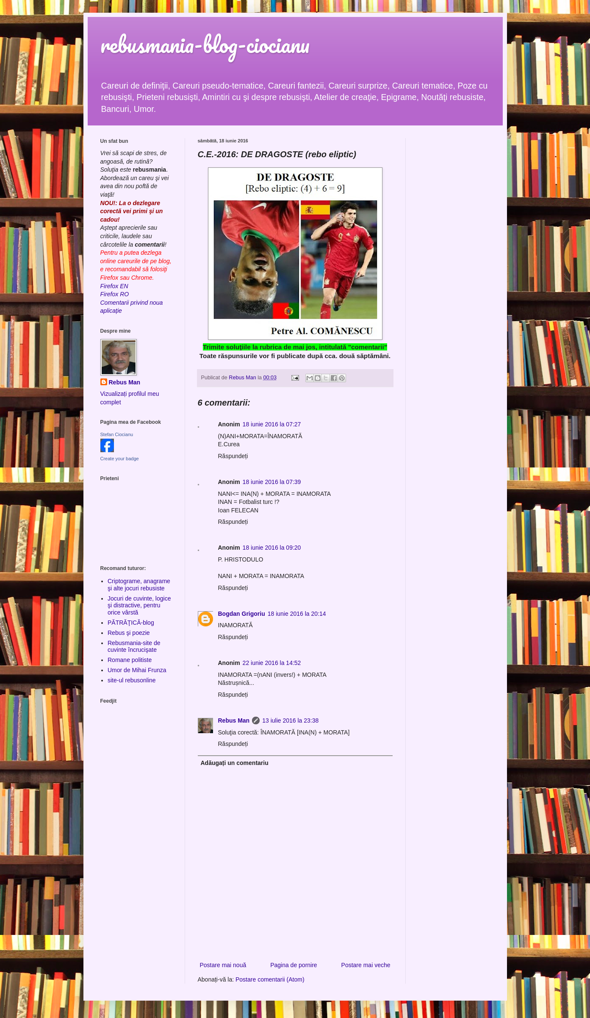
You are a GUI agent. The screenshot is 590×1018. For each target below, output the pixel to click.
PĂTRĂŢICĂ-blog (131, 622)
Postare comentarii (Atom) (270, 979)
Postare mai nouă (223, 965)
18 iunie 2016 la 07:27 (272, 424)
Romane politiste (130, 659)
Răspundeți (233, 456)
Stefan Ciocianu (116, 434)
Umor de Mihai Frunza (137, 670)
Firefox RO (114, 294)
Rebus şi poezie (129, 632)
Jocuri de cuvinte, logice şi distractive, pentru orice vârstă (139, 605)
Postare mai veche (366, 965)
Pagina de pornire (293, 965)
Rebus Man (234, 720)
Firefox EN (114, 286)
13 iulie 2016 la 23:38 (290, 720)
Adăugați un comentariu (235, 762)
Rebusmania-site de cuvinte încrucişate (134, 647)
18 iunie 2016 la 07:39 (272, 481)
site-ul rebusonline (132, 680)
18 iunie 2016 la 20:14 (297, 613)
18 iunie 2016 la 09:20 (272, 547)
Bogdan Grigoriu (241, 613)
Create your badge (119, 458)
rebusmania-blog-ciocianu (205, 44)
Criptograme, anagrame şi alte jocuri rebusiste (139, 585)
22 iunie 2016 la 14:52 (272, 662)
